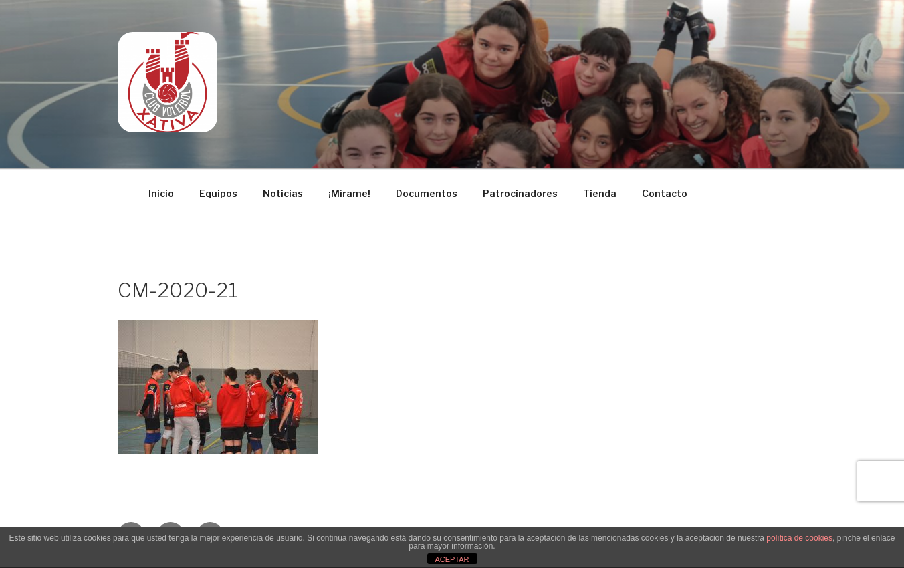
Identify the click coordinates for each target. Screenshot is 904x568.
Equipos (218, 193)
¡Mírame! (349, 193)
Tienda (599, 193)
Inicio (161, 193)
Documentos (426, 193)
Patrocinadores (520, 193)
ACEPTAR (452, 559)
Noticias (283, 193)
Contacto (664, 193)
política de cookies (799, 538)
